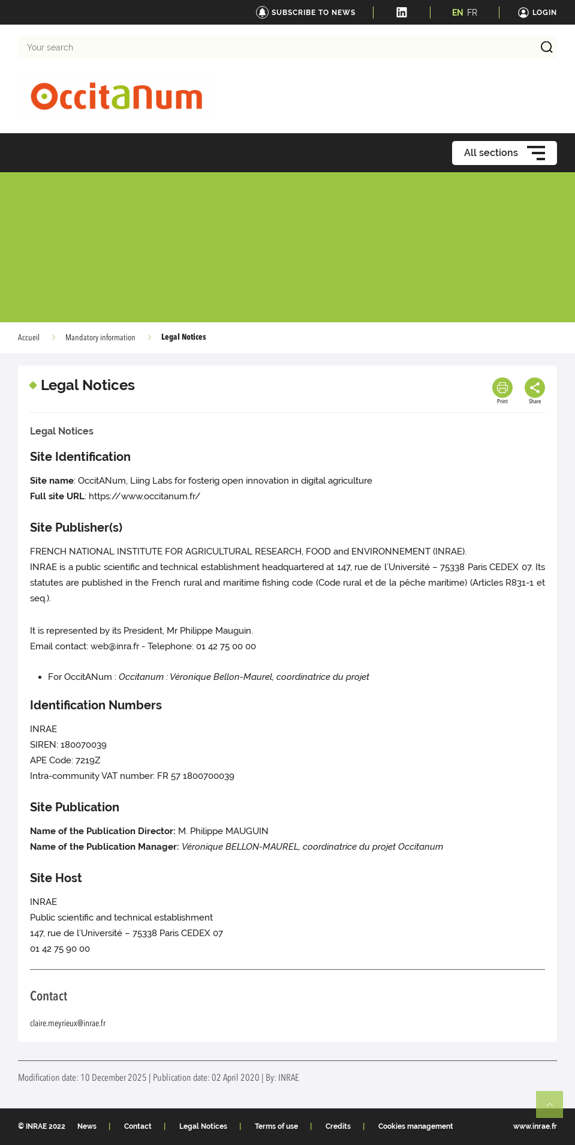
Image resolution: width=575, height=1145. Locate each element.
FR (472, 12)
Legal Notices (203, 1126)
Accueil (29, 338)
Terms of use (276, 1126)
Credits (338, 1126)
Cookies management (415, 1126)
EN (457, 12)
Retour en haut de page (554, 1109)
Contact (138, 1126)
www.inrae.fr (535, 1126)
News (87, 1126)
